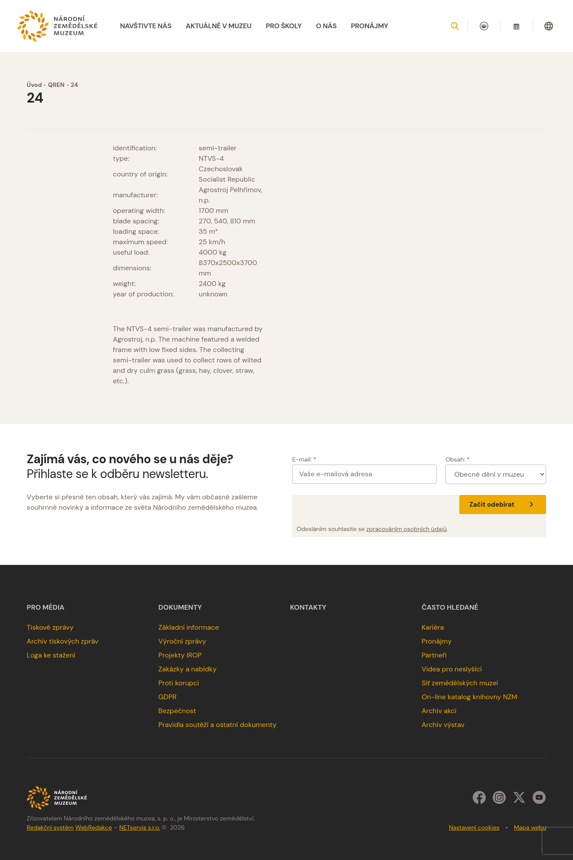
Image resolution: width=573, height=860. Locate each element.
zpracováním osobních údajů (406, 529)
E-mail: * (304, 459)
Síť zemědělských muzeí (460, 682)
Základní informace (188, 627)
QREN (56, 85)
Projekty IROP (180, 655)
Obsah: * (457, 459)
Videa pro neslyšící (452, 669)
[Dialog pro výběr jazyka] (549, 26)
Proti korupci (178, 682)
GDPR (167, 696)
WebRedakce (94, 827)
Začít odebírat (502, 504)
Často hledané (450, 607)
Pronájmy (436, 641)
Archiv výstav (443, 724)
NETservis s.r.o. (139, 827)
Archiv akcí (439, 710)
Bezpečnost (177, 710)
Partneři (434, 655)
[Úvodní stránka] (57, 26)
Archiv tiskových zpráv (63, 641)
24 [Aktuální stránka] (74, 85)
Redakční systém (50, 827)
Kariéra (433, 627)
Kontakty (308, 607)
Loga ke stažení (51, 655)
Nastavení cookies (474, 827)
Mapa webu (530, 827)
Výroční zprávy (182, 641)
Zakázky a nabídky (187, 669)
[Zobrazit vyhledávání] (455, 26)
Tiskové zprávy (50, 627)
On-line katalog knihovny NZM (469, 696)
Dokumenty (180, 607)
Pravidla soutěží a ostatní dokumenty (217, 724)
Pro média (46, 607)
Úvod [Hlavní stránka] (34, 85)
